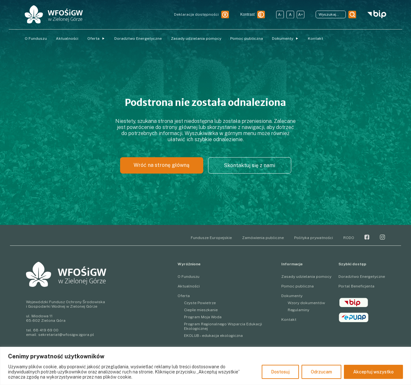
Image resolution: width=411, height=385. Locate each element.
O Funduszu (36, 38)
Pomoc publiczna (246, 38)
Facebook (367, 237)
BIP (353, 302)
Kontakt (315, 38)
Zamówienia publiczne (263, 237)
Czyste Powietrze (200, 303)
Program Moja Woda (203, 317)
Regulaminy (298, 310)
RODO (348, 237)
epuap (353, 317)
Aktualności (67, 38)
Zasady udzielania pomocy (196, 38)
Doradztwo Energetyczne (138, 38)
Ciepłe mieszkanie (201, 310)
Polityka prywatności (313, 237)
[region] (205, 366)
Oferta (93, 38)
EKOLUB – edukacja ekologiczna (213, 335)
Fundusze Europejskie (211, 237)
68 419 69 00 (45, 330)
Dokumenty (282, 38)
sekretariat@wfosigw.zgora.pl (66, 334)
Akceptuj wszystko (373, 371)
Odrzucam (321, 371)
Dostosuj (280, 371)
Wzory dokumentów (306, 303)
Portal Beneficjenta (356, 286)
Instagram (382, 237)
